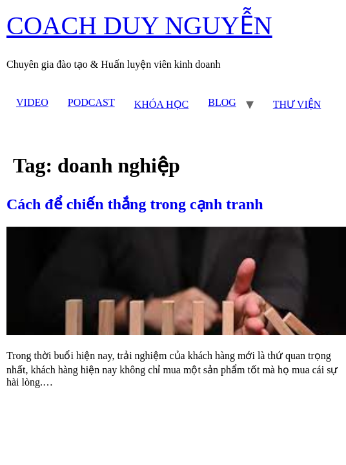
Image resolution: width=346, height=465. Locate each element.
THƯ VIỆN (297, 104)
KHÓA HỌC (161, 104)
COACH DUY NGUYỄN (139, 25)
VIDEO (32, 102)
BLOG (222, 102)
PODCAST (91, 102)
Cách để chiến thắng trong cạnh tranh (134, 204)
